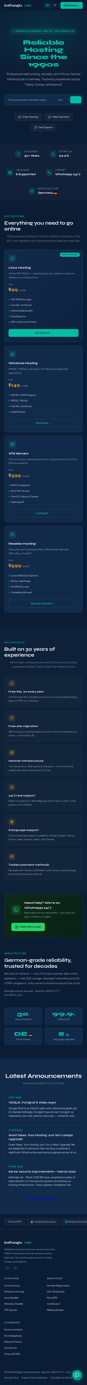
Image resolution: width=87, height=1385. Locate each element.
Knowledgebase (13, 1335)
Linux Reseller (11, 1297)
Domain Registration (58, 1285)
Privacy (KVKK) (12, 1354)
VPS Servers (10, 1310)
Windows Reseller (13, 1303)
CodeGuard (53, 1303)
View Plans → (43, 423)
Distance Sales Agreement (34, 1377)
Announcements (13, 1329)
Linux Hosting (11, 1285)
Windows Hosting (14, 1291)
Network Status (13, 1341)
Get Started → (43, 332)
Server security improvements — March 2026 (42, 1171)
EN (47, 5)
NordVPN (52, 1297)
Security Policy (11, 1377)
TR (55, 5)
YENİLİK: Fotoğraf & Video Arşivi (32, 1102)
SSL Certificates (56, 1291)
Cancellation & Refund (61, 1377)
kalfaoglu (17, 5)
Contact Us (10, 1348)
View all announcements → (43, 1198)
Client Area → (72, 5)
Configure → (43, 513)
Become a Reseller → (43, 603)
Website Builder (55, 1310)
